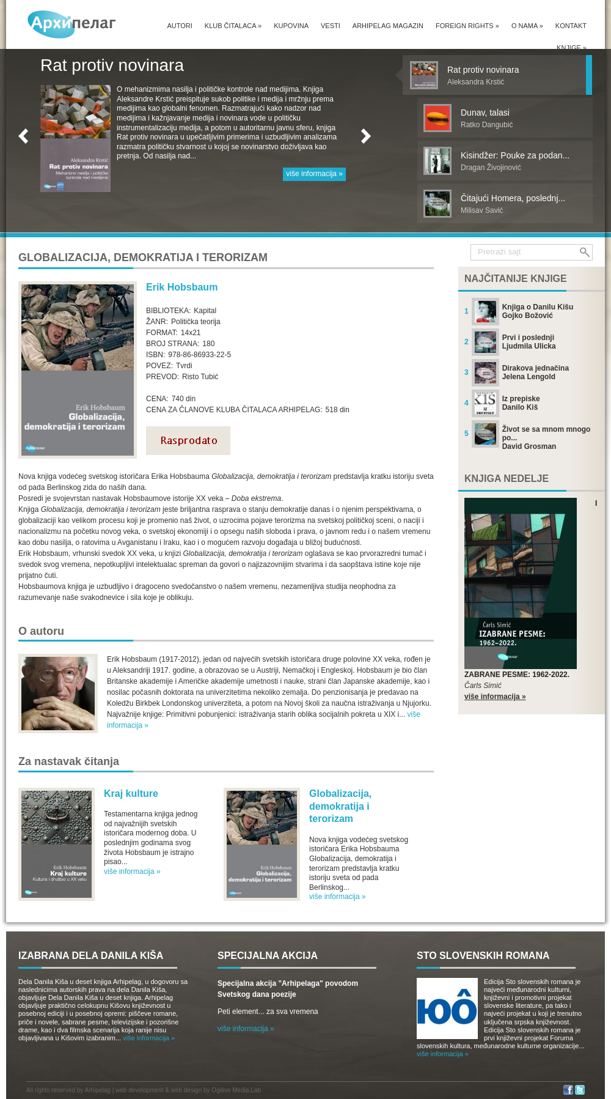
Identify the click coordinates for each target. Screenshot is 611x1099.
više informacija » (314, 173)
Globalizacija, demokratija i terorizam (340, 806)
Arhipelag (98, 1090)
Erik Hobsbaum (182, 287)
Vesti (330, 25)
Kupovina (291, 25)
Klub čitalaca (233, 25)
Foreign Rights (467, 25)
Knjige (572, 47)
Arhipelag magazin (388, 25)
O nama (527, 25)
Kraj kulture (131, 793)
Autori (179, 25)
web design (186, 1090)
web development (139, 1090)
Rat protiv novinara (112, 65)
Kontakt (571, 25)
